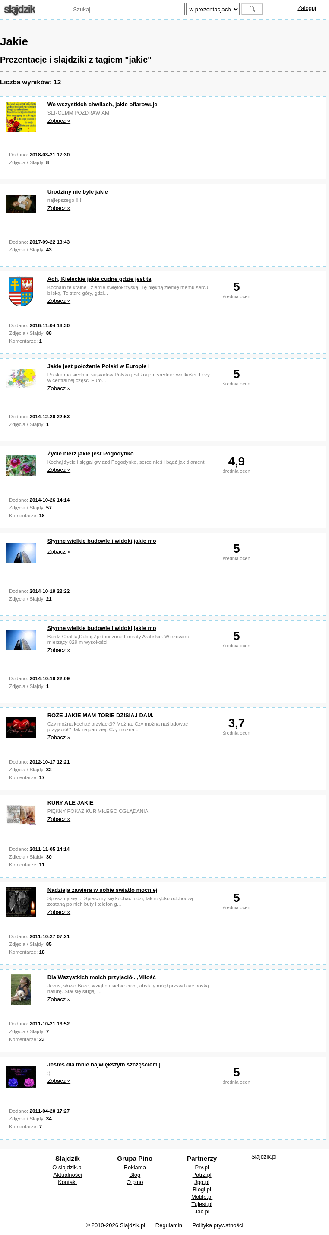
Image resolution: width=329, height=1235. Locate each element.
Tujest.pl (201, 1204)
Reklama (135, 1167)
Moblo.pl (201, 1197)
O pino (135, 1182)
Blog (134, 1174)
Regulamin (168, 1225)
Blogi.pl (202, 1189)
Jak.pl (202, 1211)
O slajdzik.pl (67, 1167)
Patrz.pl (202, 1174)
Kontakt (67, 1182)
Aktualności (67, 1174)
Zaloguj (306, 8)
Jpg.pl (201, 1182)
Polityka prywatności (218, 1225)
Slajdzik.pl (264, 1156)
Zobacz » (58, 121)
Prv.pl (202, 1167)
